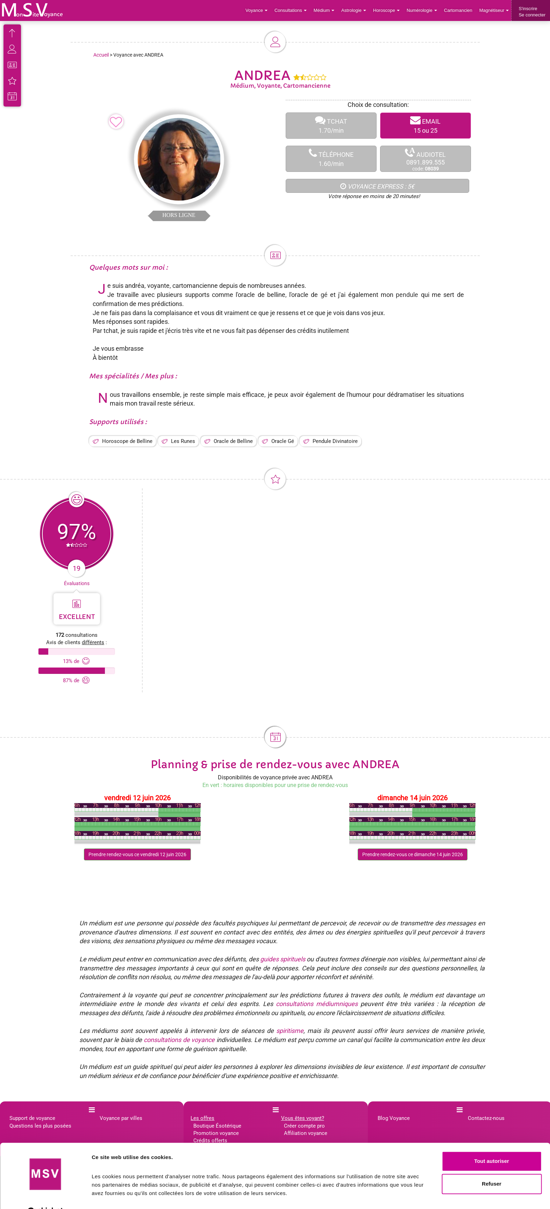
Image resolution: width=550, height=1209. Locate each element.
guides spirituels (282, 959)
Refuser (491, 1167)
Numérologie (422, 10)
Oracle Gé (282, 441)
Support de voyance (32, 1118)
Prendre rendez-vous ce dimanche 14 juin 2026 (412, 854)
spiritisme (289, 1030)
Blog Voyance (394, 1118)
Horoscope (386, 10)
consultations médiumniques (317, 1003)
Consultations (290, 10)
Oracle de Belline (233, 441)
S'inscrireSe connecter (532, 11)
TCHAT (331, 126)
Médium (324, 10)
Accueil (101, 55)
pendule (407, 294)
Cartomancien (458, 10)
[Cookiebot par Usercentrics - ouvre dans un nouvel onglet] (45, 1195)
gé (324, 294)
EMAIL (425, 126)
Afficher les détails (115, 1195)
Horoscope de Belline (127, 441)
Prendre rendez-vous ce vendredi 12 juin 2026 (137, 854)
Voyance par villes (121, 1118)
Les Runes (183, 441)
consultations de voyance (179, 1039)
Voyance (257, 10)
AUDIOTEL (425, 159)
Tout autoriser (491, 1144)
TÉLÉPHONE (331, 159)
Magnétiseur (494, 10)
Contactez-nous (486, 1118)
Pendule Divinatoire (335, 441)
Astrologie (354, 10)
